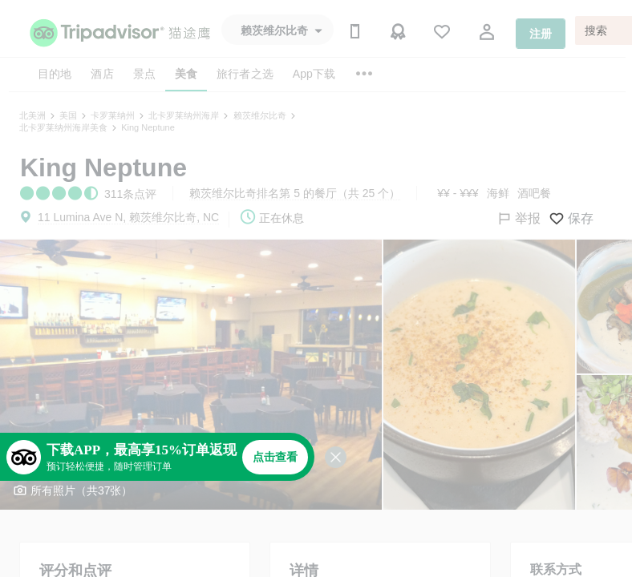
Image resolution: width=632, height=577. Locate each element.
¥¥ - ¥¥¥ (457, 193)
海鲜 (498, 193)
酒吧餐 (534, 193)
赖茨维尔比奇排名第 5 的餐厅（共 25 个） (294, 193)
